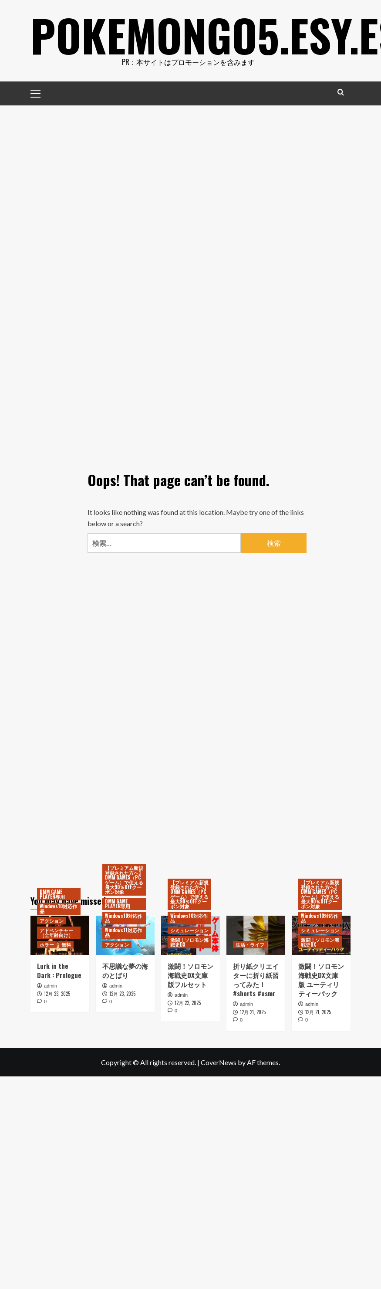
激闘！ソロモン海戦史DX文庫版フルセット (190, 975)
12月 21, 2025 (253, 1011)
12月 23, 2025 (57, 993)
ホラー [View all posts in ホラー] (47, 944)
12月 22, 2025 (188, 1002)
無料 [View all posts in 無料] (66, 944)
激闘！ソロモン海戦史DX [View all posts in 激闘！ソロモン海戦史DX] (189, 942)
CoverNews (218, 1062)
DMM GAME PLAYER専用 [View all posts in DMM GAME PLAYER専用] (52, 894)
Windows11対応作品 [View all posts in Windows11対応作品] (123, 932)
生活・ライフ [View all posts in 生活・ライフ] (250, 944)
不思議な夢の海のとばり (125, 970)
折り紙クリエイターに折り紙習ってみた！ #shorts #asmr (256, 979)
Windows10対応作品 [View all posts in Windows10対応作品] (58, 908)
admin (50, 985)
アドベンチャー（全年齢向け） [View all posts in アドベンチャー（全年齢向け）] (56, 932)
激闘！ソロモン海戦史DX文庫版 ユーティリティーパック (321, 979)
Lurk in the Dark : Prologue (59, 970)
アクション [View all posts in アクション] (52, 920)
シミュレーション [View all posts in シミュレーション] (189, 930)
